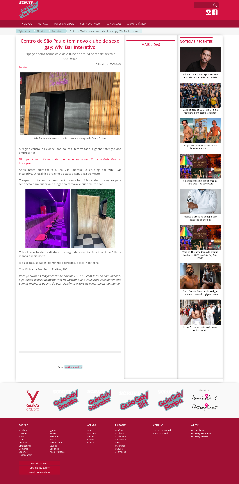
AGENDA (91, 425)
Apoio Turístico (57, 452)
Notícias (41, 31)
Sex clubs (54, 448)
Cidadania (24, 442)
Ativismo (91, 433)
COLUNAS (158, 425)
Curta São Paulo (161, 433)
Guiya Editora (197, 430)
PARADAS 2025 (113, 23)
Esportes (23, 452)
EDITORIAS (120, 425)
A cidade (23, 430)
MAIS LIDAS (150, 44)
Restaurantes (56, 442)
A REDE (195, 425)
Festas (90, 436)
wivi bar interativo (73, 367)
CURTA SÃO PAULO (90, 23)
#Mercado (120, 445)
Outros (90, 442)
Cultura (90, 439)
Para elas (54, 436)
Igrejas (53, 430)
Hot (89, 430)
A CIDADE (27, 23)
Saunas (53, 445)
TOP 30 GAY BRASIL (64, 23)
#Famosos (120, 452)
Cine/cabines (25, 445)
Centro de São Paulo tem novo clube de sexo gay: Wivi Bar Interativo (104, 31)
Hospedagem (25, 455)
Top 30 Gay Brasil (162, 430)
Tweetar (23, 67)
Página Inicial (23, 31)
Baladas (23, 433)
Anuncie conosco (39, 463)
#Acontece (57, 31)
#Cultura (119, 433)
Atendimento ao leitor (39, 472)
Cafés (22, 439)
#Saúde (119, 448)
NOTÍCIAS (43, 23)
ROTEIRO (23, 425)
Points (53, 439)
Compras (23, 448)
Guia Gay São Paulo (201, 433)
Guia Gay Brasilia (199, 436)
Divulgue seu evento (40, 467)
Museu (53, 433)
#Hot (117, 442)
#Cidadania (120, 436)
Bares (22, 436)
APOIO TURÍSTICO (136, 23)
